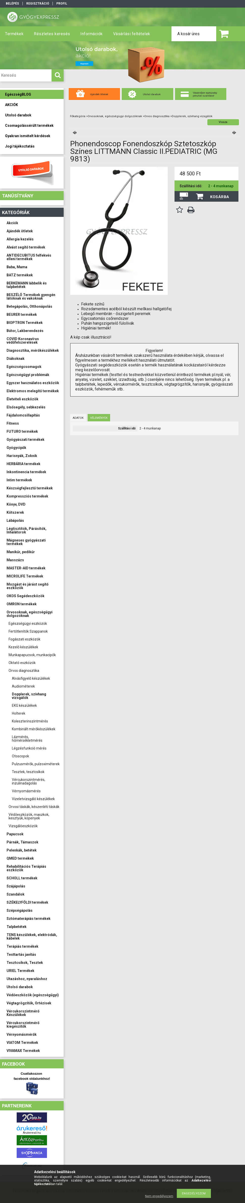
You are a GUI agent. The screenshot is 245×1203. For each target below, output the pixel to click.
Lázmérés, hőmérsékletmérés (27, 738)
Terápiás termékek (22, 946)
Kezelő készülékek (23, 647)
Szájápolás (16, 886)
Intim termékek (19, 480)
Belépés (12, 3)
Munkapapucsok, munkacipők (32, 655)
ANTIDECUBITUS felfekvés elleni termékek (29, 257)
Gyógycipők (16, 448)
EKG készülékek (24, 705)
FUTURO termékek (22, 431)
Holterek (18, 713)
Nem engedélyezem (159, 1196)
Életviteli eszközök (22, 399)
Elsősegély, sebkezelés (26, 407)
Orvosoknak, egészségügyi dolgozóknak (30, 614)
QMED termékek (20, 858)
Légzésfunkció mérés (29, 748)
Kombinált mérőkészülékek (33, 729)
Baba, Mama (17, 267)
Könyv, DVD (16, 504)
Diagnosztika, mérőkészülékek (33, 350)
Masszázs (15, 560)
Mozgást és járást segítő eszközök (27, 586)
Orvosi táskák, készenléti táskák (34, 807)
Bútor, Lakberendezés (25, 331)
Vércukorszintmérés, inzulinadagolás (28, 781)
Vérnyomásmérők (22, 1034)
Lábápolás (15, 520)
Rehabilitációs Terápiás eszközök (26, 868)
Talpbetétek (17, 927)
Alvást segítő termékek (26, 247)
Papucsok (15, 834)
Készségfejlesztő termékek (30, 488)
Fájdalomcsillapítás (23, 415)
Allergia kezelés (20, 239)
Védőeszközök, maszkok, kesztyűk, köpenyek (29, 816)
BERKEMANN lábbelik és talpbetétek (27, 285)
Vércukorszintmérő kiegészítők (23, 1024)
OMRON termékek (22, 604)
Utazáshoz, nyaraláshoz (27, 979)
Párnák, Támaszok (22, 842)
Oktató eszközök (22, 663)
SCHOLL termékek (22, 878)
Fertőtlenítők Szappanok (28, 631)
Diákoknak (15, 359)
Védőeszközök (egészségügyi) (33, 995)
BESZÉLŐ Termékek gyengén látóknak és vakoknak (31, 296)
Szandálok (15, 894)
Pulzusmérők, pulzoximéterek (36, 764)
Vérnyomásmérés (26, 791)
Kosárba (219, 197)
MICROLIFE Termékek (25, 576)
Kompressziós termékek (27, 496)
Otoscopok (20, 756)
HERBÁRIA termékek (23, 464)
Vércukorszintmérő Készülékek (23, 1013)
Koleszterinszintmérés (30, 721)
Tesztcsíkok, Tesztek (25, 963)
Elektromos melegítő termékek (33, 391)
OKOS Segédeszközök (25, 596)
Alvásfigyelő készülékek (31, 678)
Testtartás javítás (21, 954)
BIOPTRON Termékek (25, 323)
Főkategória (77, 116)
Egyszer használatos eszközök (33, 383)
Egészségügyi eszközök (28, 623)
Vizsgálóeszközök (23, 826)
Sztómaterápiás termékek (29, 919)
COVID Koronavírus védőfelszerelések (23, 340)
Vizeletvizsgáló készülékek (33, 799)
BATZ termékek (20, 275)
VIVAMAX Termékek (23, 1051)
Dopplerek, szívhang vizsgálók (29, 696)
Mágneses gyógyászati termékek (26, 542)
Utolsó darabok (20, 987)
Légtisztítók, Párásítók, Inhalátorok (26, 530)
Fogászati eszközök (24, 639)
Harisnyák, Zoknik (22, 456)
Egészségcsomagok (24, 367)
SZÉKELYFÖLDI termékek (27, 902)
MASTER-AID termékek (26, 568)
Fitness (13, 423)
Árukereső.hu (32, 1132)
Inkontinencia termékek (26, 472)
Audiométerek (23, 686)
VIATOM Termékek (22, 1043)
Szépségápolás (20, 910)
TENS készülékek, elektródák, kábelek (32, 936)
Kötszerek (15, 512)
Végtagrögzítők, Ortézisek (29, 1003)
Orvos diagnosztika (24, 671)
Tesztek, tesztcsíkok (28, 772)
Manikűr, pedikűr (21, 552)
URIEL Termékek (20, 971)
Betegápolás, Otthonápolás (29, 306)
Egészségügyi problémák (28, 375)
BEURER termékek (22, 315)
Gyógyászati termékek (25, 440)
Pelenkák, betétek (22, 850)
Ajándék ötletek (20, 231)
